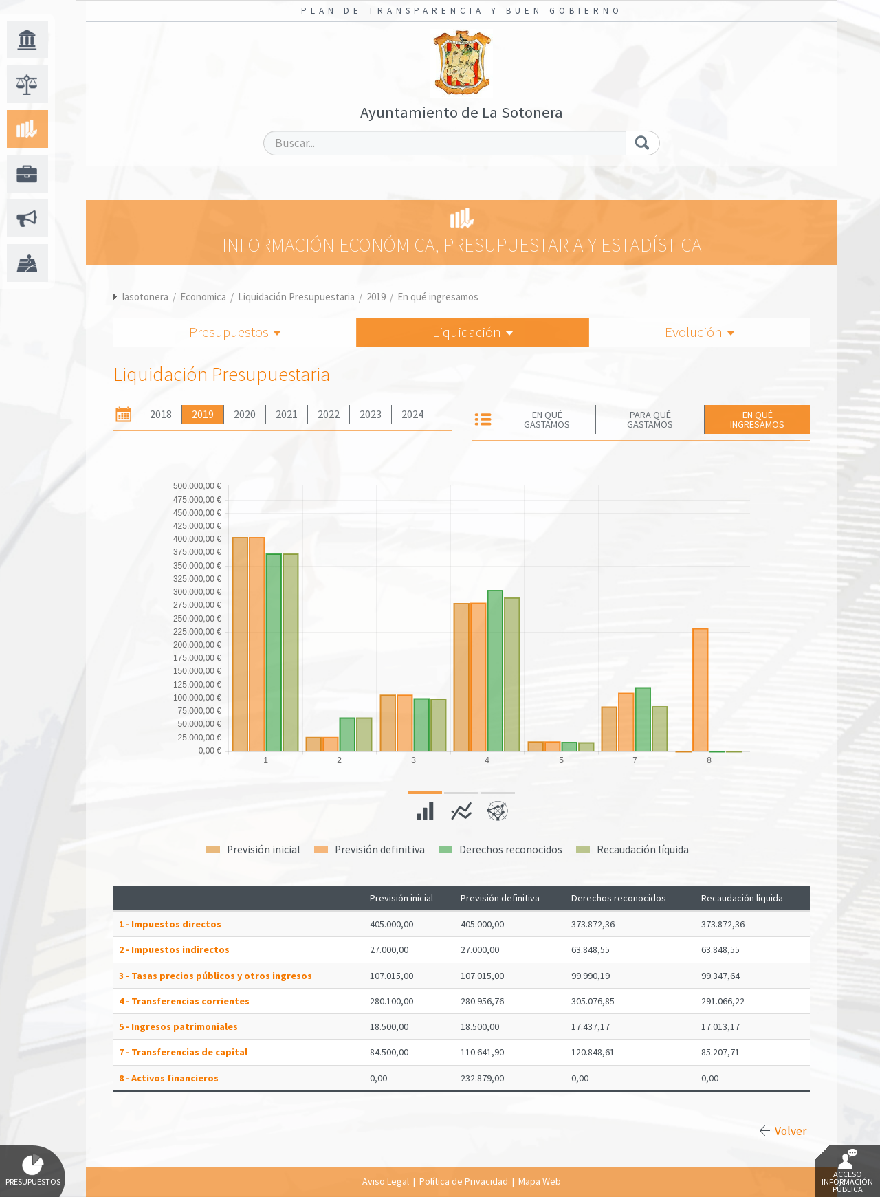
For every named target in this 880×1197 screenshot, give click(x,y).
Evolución (700, 331)
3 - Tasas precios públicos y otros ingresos (215, 975)
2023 (371, 414)
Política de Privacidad (463, 1181)
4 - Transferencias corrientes (184, 1001)
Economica (203, 296)
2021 (287, 414)
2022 (329, 414)
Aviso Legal (385, 1181)
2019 (376, 296)
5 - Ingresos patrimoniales (178, 1026)
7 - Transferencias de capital (183, 1052)
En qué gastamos (547, 419)
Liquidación (473, 331)
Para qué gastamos (650, 419)
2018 (161, 414)
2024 (413, 414)
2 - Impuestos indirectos (174, 949)
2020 (245, 414)
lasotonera (145, 296)
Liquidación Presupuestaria (296, 296)
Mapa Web (539, 1181)
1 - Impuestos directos (170, 924)
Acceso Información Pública (847, 1171)
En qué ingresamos (437, 296)
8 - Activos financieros (169, 1078)
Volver (790, 1131)
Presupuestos (235, 331)
